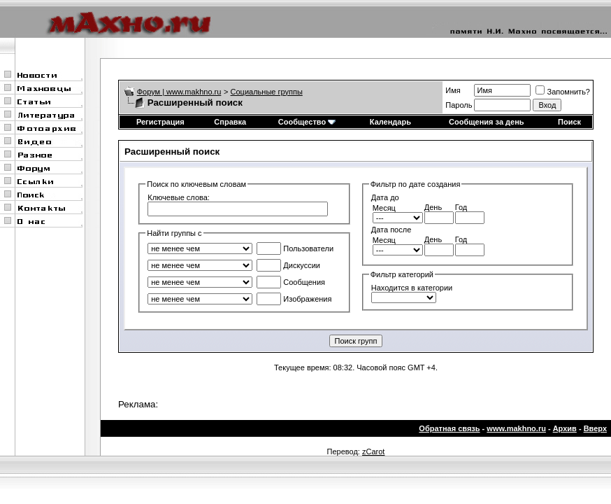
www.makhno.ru (516, 428)
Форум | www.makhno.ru (179, 92)
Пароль (458, 105)
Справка (230, 122)
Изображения (294, 299)
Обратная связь (449, 428)
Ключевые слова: (179, 197)
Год (461, 207)
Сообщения (291, 282)
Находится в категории (411, 288)
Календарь (390, 122)
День (433, 207)
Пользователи (295, 248)
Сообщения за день (486, 122)
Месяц (384, 208)
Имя (452, 90)
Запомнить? (562, 92)
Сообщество (307, 122)
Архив (565, 428)
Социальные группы (267, 92)
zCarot (373, 451)
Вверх (595, 428)
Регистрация (160, 122)
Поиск (569, 122)
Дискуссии (288, 265)
